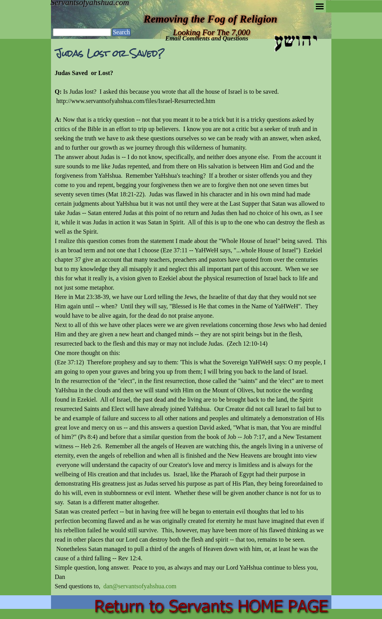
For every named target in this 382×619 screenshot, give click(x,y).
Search (121, 32)
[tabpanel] (191, 329)
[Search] (82, 32)
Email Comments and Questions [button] (206, 38)
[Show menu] (320, 6)
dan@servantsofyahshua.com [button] (139, 586)
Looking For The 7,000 (211, 32)
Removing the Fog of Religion (210, 19)
